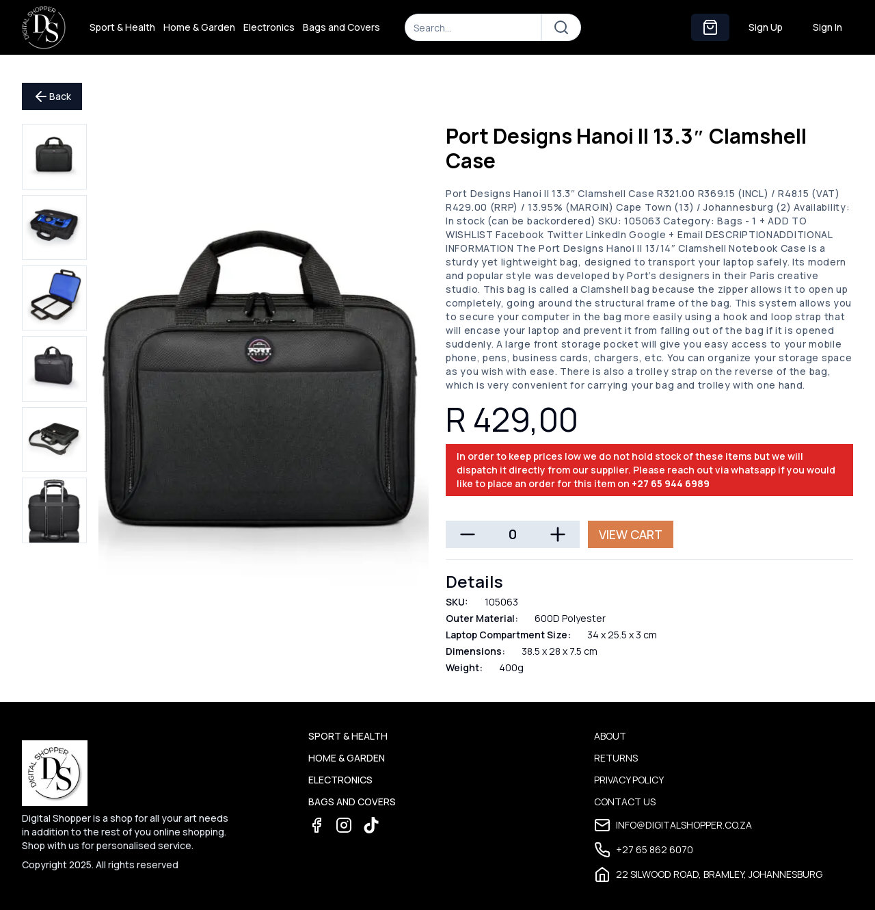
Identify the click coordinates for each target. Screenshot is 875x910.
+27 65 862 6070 (643, 850)
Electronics (269, 27)
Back (52, 96)
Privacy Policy (629, 779)
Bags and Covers (341, 27)
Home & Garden (199, 27)
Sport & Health (122, 27)
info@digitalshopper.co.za (673, 825)
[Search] (473, 27)
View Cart (630, 534)
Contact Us (625, 801)
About (610, 735)
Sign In (827, 27)
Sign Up (766, 27)
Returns (616, 757)
